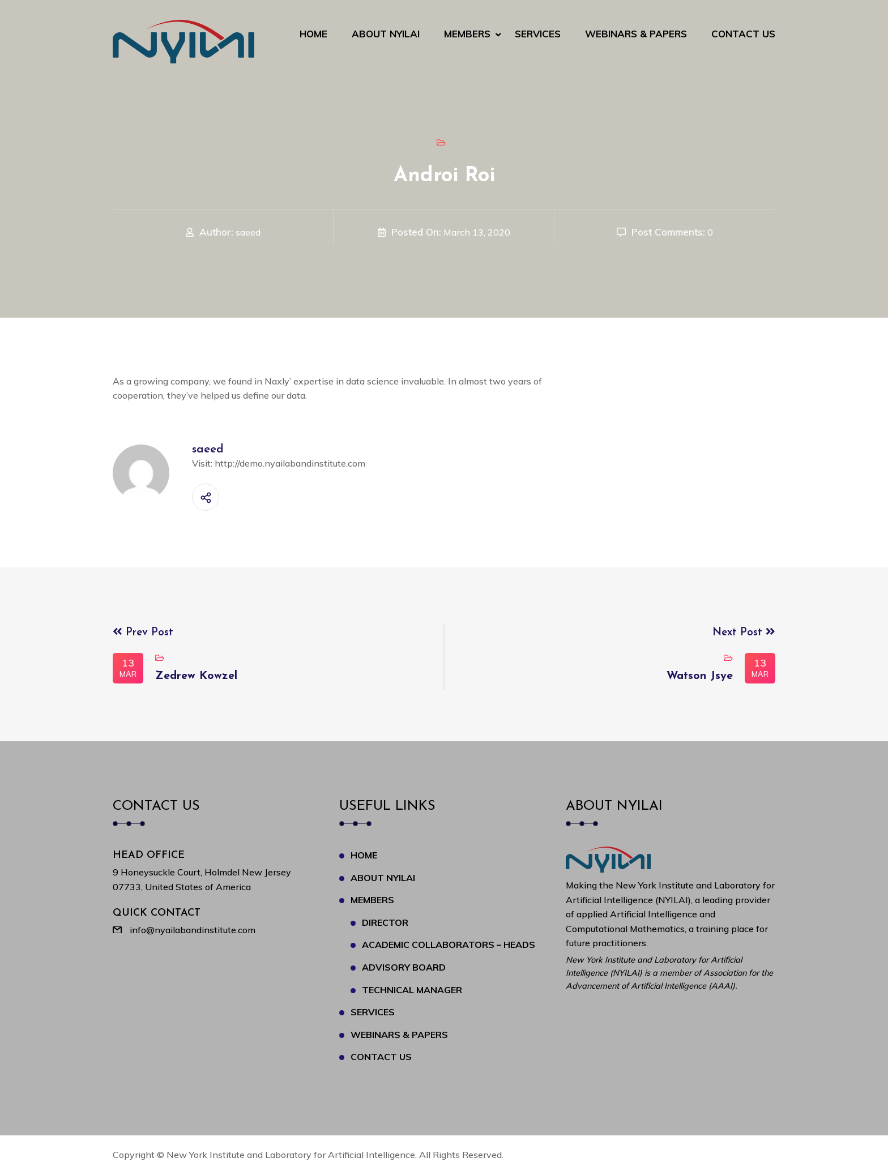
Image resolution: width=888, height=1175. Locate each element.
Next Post (743, 632)
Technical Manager (412, 989)
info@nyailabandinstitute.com (192, 929)
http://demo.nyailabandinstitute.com (290, 463)
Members (467, 34)
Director (385, 922)
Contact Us (743, 34)
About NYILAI (386, 34)
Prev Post (143, 632)
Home (313, 34)
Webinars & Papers (636, 34)
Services (538, 34)
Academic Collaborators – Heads (448, 944)
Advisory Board (404, 967)
